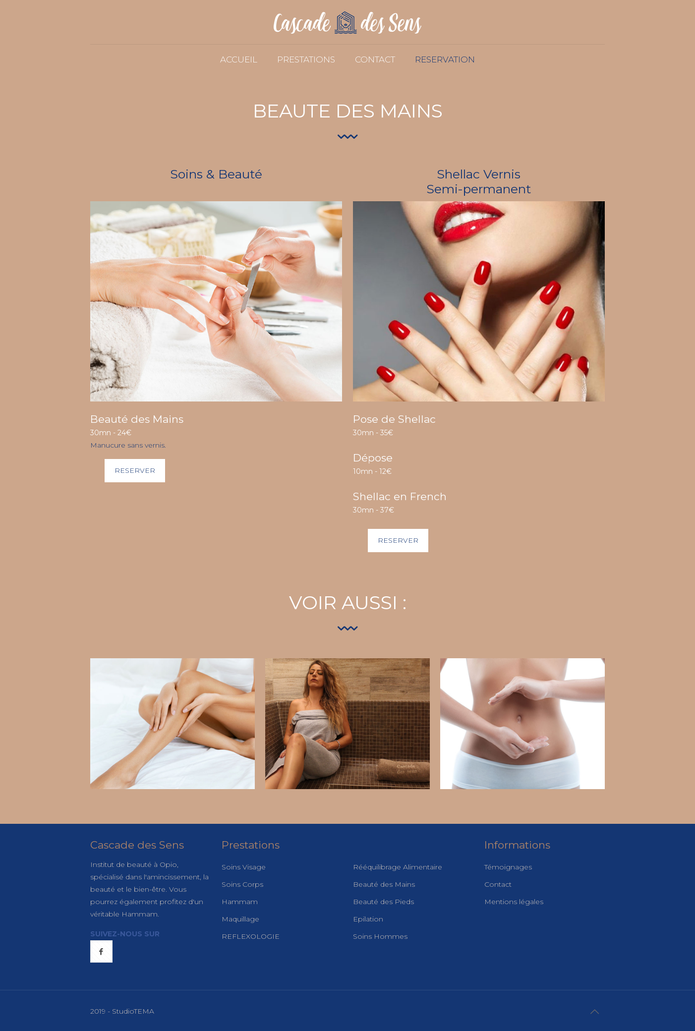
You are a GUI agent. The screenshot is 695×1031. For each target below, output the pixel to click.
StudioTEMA (133, 1011)
